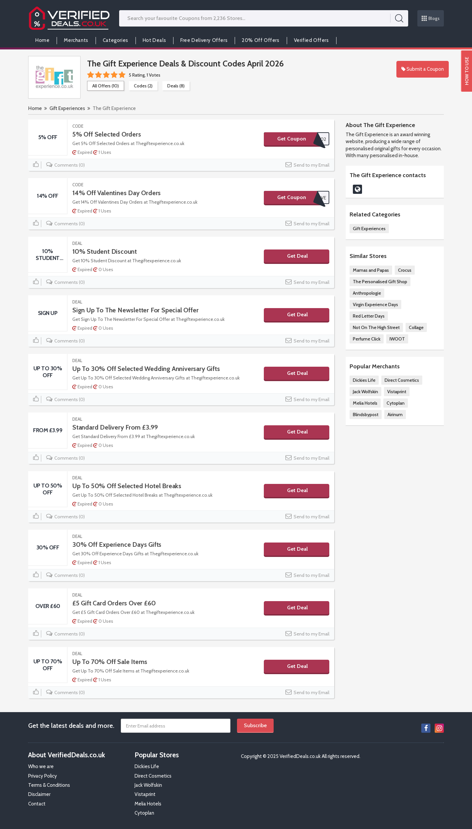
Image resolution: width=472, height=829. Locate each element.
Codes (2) (143, 86)
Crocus (404, 270)
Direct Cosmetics (402, 380)
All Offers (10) (105, 86)
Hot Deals (154, 40)
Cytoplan (396, 403)
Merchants (76, 40)
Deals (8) (176, 86)
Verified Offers (311, 40)
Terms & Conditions (49, 785)
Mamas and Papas (371, 270)
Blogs (431, 18)
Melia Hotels (365, 403)
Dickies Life (364, 380)
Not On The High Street (376, 327)
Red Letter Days (369, 316)
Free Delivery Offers (203, 40)
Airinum (395, 414)
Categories (115, 40)
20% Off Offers (260, 40)
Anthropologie (367, 293)
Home (42, 40)
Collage (416, 327)
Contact (36, 804)
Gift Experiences (67, 108)
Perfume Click (366, 339)
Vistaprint (396, 392)
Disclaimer (39, 794)
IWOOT (397, 339)
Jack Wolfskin (365, 392)
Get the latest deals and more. (71, 725)
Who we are (41, 766)
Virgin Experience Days (375, 304)
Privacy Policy (42, 776)
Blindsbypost (365, 414)
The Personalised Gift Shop (380, 282)
